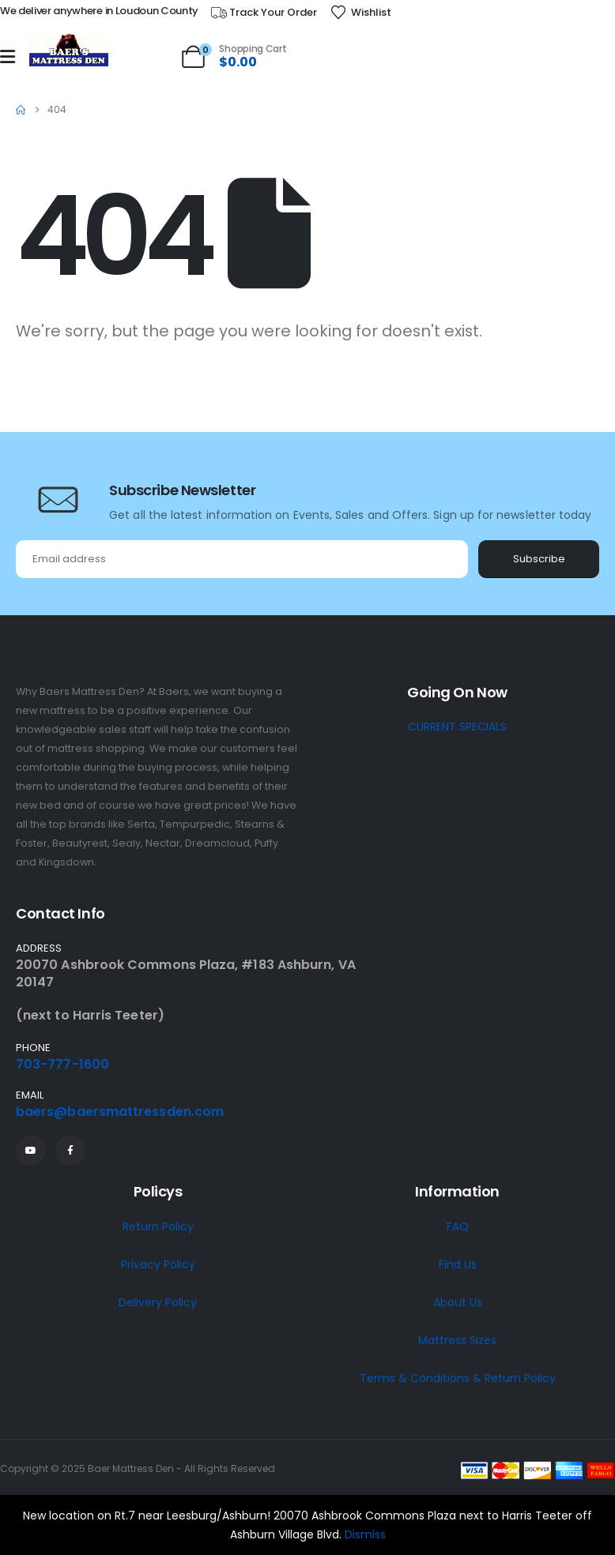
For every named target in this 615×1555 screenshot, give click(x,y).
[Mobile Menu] (7, 57)
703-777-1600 (62, 1064)
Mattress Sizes (457, 1340)
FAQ (458, 1226)
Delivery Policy (158, 1302)
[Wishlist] (360, 12)
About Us (457, 1302)
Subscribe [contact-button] (539, 558)
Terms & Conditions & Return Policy (458, 1378)
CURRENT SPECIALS (457, 726)
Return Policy (158, 1226)
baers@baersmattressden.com (120, 1111)
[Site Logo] (68, 51)
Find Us (458, 1264)
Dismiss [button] (365, 1534)
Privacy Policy (158, 1264)
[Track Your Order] (263, 12)
